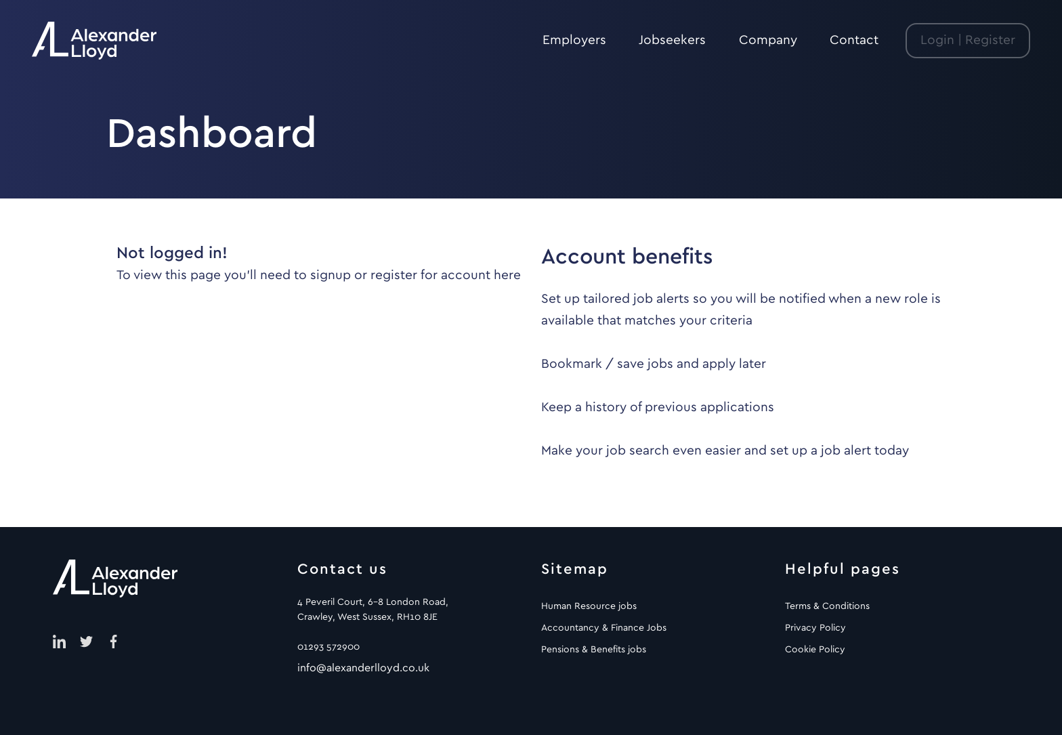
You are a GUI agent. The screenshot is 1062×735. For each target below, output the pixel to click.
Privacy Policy (815, 628)
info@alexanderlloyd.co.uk (363, 668)
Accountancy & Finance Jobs (603, 628)
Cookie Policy (815, 649)
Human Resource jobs (589, 606)
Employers (574, 40)
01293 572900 (328, 647)
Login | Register (967, 40)
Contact (854, 40)
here (507, 275)
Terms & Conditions (827, 606)
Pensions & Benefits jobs (593, 649)
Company (768, 40)
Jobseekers (672, 40)
